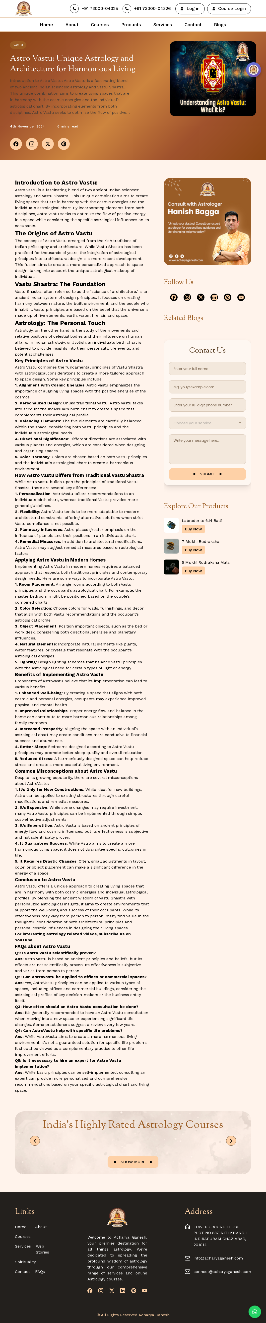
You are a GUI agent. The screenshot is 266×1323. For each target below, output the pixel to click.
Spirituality (25, 1262)
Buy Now (193, 529)
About (41, 1226)
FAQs (40, 1271)
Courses (23, 1236)
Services (23, 1246)
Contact (22, 1271)
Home (20, 1226)
